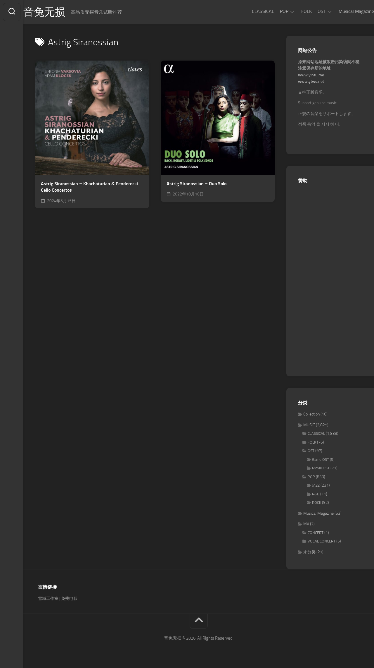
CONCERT (315, 532)
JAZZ (316, 485)
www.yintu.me (311, 75)
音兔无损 (56, 12)
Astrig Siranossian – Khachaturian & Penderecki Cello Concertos (89, 187)
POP (272, 11)
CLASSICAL (251, 11)
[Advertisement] (330, 277)
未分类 (309, 551)
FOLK (295, 11)
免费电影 (69, 598)
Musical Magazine (344, 11)
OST (310, 11)
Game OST (320, 459)
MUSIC (309, 425)
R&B (315, 494)
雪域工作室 (48, 598)
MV (306, 523)
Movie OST (321, 468)
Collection (311, 414)
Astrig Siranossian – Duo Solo (196, 183)
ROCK (316, 502)
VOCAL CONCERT (321, 541)
